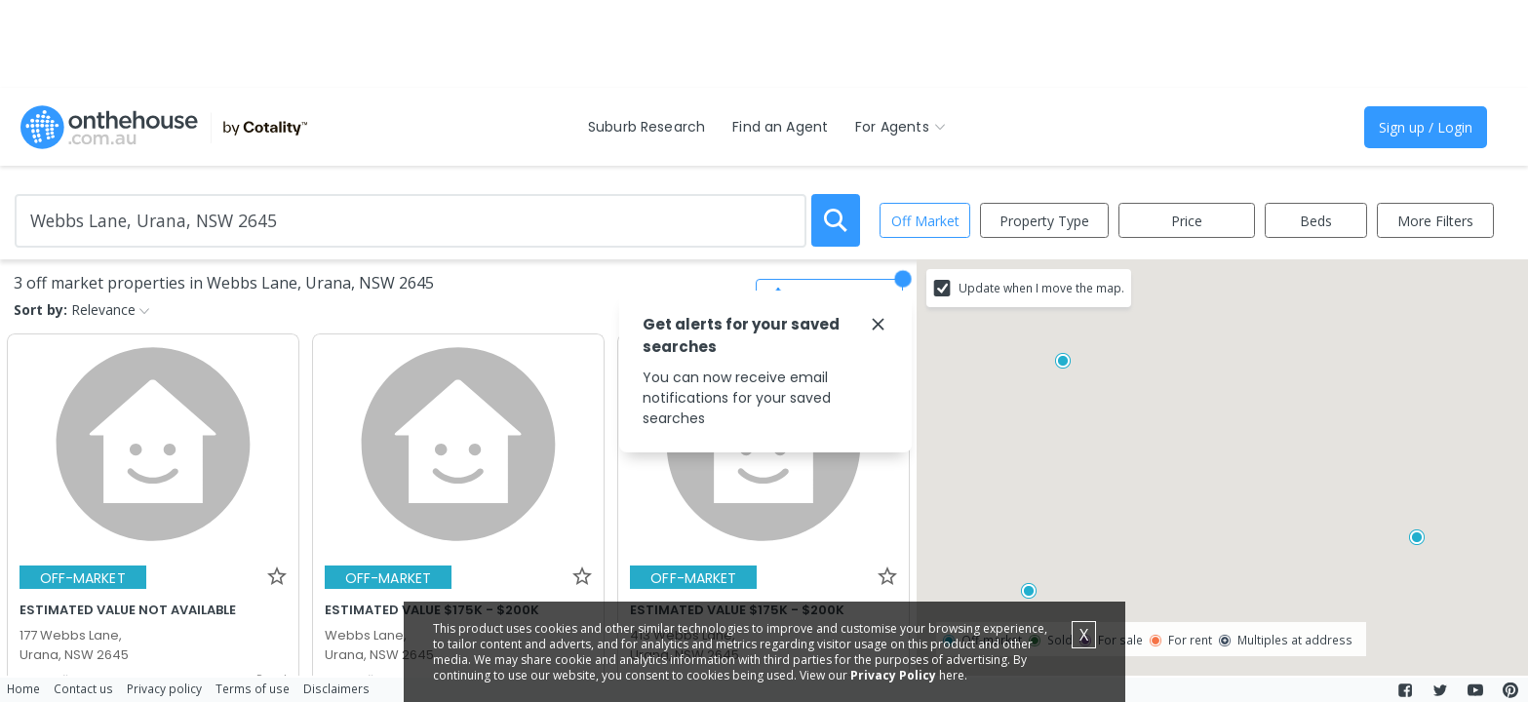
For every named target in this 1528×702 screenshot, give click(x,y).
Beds (1316, 221)
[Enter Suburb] (410, 221)
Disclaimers (336, 688)
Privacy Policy (893, 675)
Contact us (83, 688)
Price (1186, 221)
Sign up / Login (1425, 127)
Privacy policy (164, 688)
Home (23, 688)
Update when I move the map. (1041, 287)
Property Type (1044, 221)
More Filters (1435, 221)
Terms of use (252, 688)
